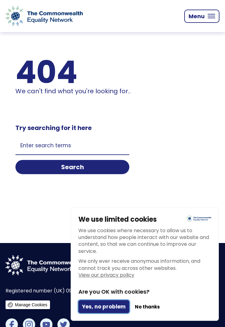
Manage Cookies (31, 304)
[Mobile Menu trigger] (201, 16)
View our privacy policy (106, 275)
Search (72, 167)
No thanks (147, 307)
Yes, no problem (104, 306)
